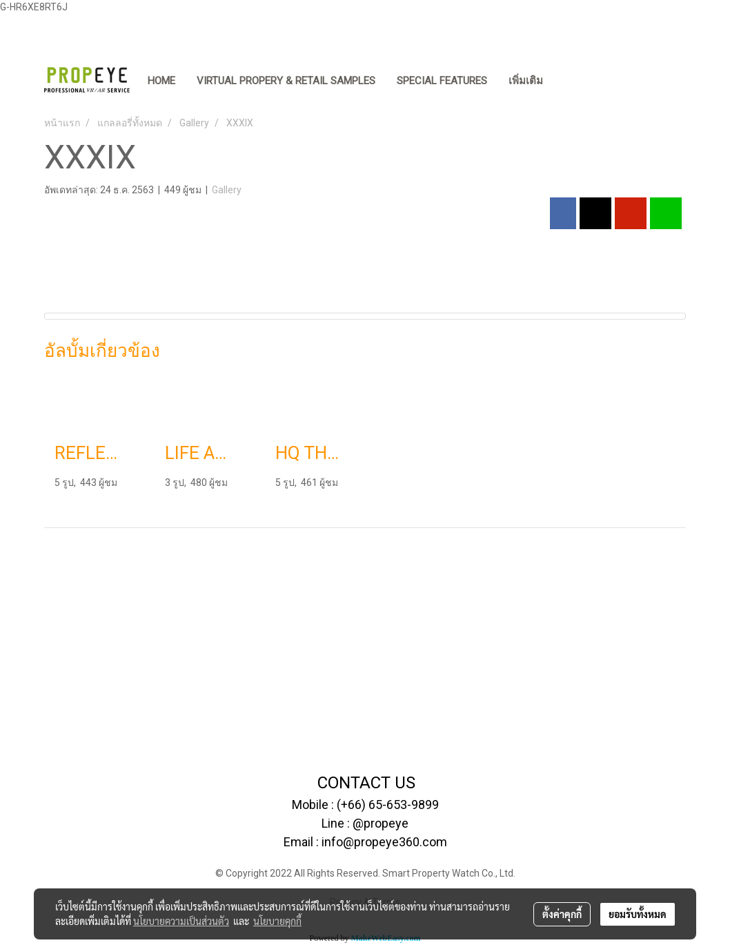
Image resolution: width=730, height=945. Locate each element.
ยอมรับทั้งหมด (638, 914)
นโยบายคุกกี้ (277, 921)
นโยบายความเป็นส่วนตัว (181, 921)
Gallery (226, 189)
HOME (161, 81)
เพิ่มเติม (526, 81)
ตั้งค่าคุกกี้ (562, 914)
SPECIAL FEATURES (442, 81)
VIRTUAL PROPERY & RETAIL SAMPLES (286, 81)
